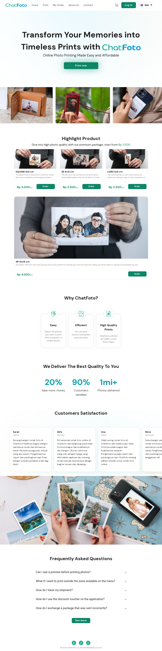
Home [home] (35, 5)
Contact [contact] (88, 5)
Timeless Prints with (81, 46)
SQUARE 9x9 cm (25, 171)
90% (81, 382)
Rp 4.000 (25, 274)
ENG (147, 5)
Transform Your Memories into (81, 34)
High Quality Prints (108, 327)
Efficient (81, 325)
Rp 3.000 (25, 187)
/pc (31, 187)
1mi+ (108, 382)
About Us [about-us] (73, 5)
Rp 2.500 (124, 144)
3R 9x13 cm (67, 171)
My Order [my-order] (58, 5)
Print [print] (45, 5)
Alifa (59, 431)
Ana (103, 431)
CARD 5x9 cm (115, 171)
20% (53, 382)
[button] (81, 572)
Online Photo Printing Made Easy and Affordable (81, 55)
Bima (148, 431)
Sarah (16, 431)
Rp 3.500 (71, 187)
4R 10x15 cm (23, 261)
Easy (53, 325)
